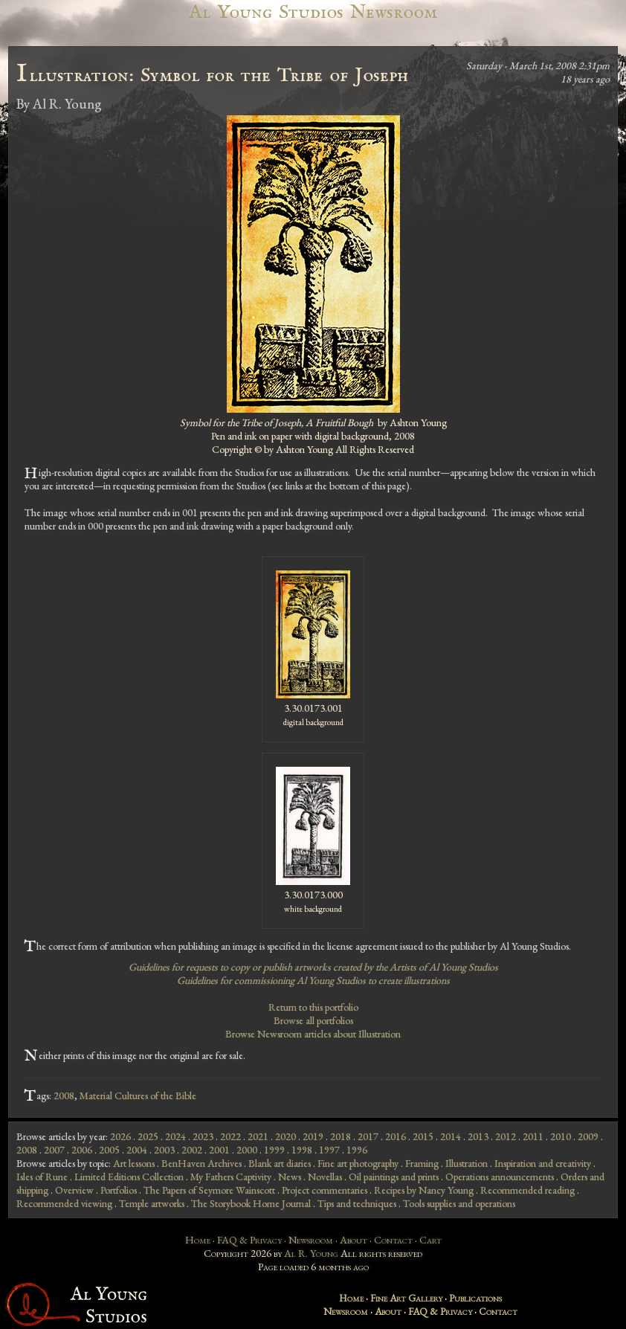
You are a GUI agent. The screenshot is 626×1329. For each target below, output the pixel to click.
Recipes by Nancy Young (424, 1190)
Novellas (325, 1176)
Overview (74, 1190)
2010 (560, 1136)
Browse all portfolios (313, 1020)
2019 (313, 1136)
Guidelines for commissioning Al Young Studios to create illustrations (313, 980)
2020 (285, 1136)
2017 (368, 1136)
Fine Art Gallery (406, 1297)
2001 (219, 1149)
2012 (505, 1136)
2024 (175, 1136)
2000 (246, 1149)
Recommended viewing (64, 1203)
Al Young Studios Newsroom (313, 12)
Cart (430, 1239)
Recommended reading (527, 1190)
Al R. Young (311, 1253)
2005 (109, 1149)
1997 (329, 1149)
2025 (148, 1136)
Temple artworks (151, 1203)
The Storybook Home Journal (251, 1203)
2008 (64, 1095)
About (353, 1239)
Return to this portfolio (313, 1007)
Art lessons (134, 1163)
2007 (54, 1149)
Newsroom (310, 1239)
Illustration (466, 1163)
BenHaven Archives (201, 1163)
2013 (478, 1136)
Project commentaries (324, 1190)
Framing (422, 1163)
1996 (356, 1149)
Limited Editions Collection (129, 1176)
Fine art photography (357, 1163)
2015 (423, 1136)
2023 (203, 1136)
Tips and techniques (356, 1203)
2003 (164, 1149)
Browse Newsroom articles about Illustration (313, 1033)
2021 (258, 1136)
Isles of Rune (42, 1176)
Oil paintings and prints (394, 1176)
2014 (450, 1136)
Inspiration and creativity (542, 1163)
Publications (475, 1297)
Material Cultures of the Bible (138, 1095)
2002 (191, 1149)
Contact (393, 1239)
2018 (340, 1136)
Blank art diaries (279, 1163)
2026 (120, 1136)
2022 (230, 1136)
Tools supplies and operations (459, 1203)
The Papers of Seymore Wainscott (209, 1190)
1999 (274, 1149)
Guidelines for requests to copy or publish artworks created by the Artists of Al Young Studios (313, 967)
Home (197, 1239)
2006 (81, 1149)
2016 (395, 1136)
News (289, 1176)
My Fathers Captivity (230, 1176)
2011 (533, 1136)
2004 (136, 1149)
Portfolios (118, 1190)
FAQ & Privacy (249, 1239)
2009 (588, 1136)
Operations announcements (499, 1176)
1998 (301, 1149)
